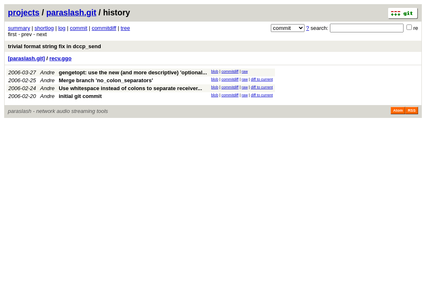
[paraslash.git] (26, 58)
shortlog (44, 28)
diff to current (262, 79)
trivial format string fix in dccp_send (54, 46)
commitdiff (104, 28)
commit (78, 28)
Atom (398, 110)
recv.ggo (61, 58)
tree (125, 28)
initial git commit (80, 96)
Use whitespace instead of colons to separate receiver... (130, 88)
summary (19, 28)
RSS (412, 110)
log (61, 28)
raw (245, 71)
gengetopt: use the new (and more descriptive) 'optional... (133, 72)
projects (24, 12)
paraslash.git (71, 12)
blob (214, 71)
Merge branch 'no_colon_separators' (106, 80)
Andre (47, 72)
